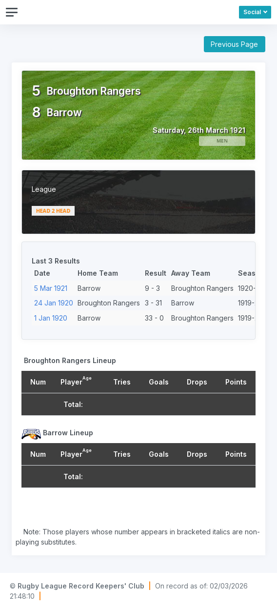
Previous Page (234, 44)
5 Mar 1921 (50, 288)
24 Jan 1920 (53, 303)
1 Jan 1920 (50, 318)
